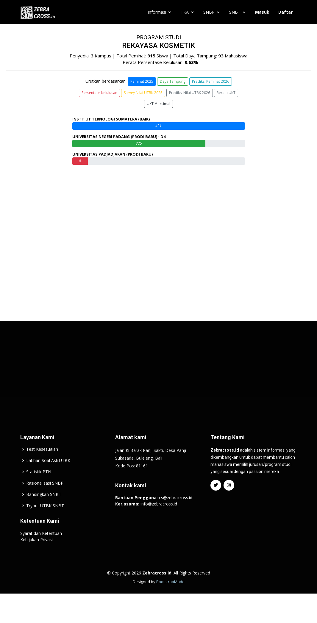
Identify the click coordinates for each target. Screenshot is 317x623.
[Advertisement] (159, 383)
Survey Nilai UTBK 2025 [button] (143, 92)
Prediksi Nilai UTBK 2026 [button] (189, 92)
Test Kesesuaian (42, 464)
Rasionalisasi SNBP (44, 498)
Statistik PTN (38, 486)
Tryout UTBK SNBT (45, 520)
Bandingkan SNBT (43, 509)
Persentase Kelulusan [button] (99, 92)
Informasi (157, 12)
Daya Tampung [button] (172, 81)
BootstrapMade (170, 596)
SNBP (209, 12)
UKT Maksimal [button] (158, 103)
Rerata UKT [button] (226, 92)
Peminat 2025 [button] (141, 81)
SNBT (235, 12)
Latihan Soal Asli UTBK (48, 475)
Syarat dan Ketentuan (41, 548)
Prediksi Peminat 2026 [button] (210, 81)
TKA (185, 12)
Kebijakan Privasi (36, 554)
